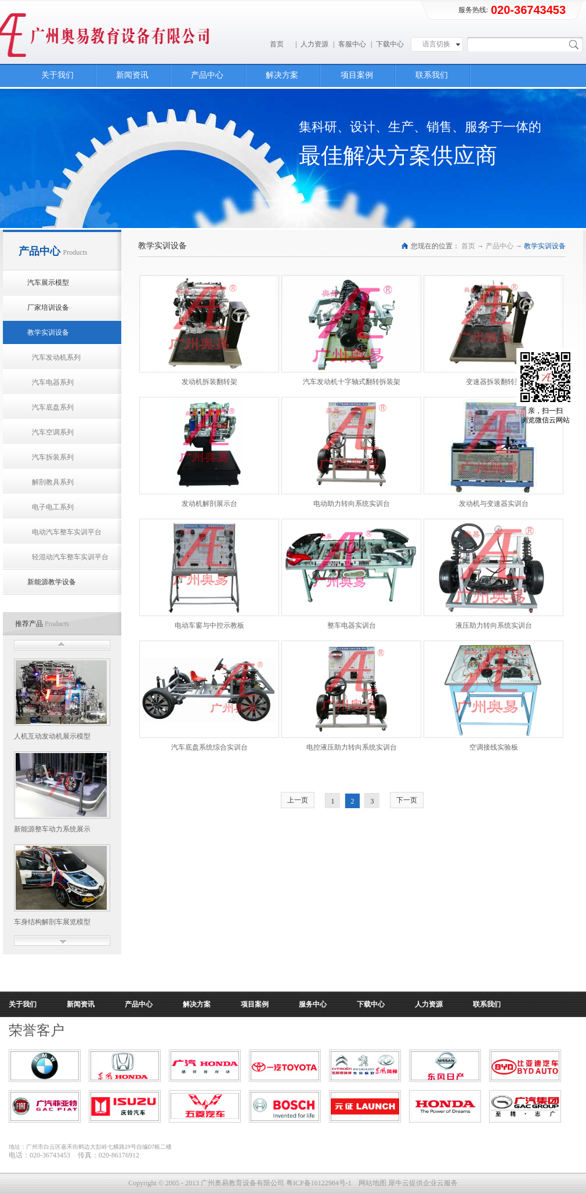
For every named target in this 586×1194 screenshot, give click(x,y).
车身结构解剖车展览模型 (52, 922)
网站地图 (370, 1183)
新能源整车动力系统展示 (52, 829)
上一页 (297, 800)
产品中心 (499, 246)
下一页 (406, 800)
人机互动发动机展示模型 (52, 736)
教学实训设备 (545, 246)
